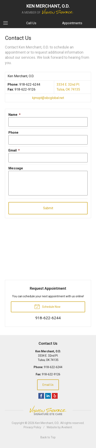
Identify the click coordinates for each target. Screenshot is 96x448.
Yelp (55, 396)
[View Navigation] (7, 23)
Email (14, 150)
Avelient (66, 427)
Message (15, 168)
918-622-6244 (29, 84)
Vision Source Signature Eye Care (48, 410)
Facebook (41, 396)
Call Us (31, 23)
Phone (13, 132)
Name (14, 115)
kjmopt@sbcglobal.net (48, 98)
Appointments (72, 23)
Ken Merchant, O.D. (47, 423)
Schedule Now (47, 306)
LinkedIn (48, 396)
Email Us (48, 384)
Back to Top (48, 437)
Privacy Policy (32, 427)
